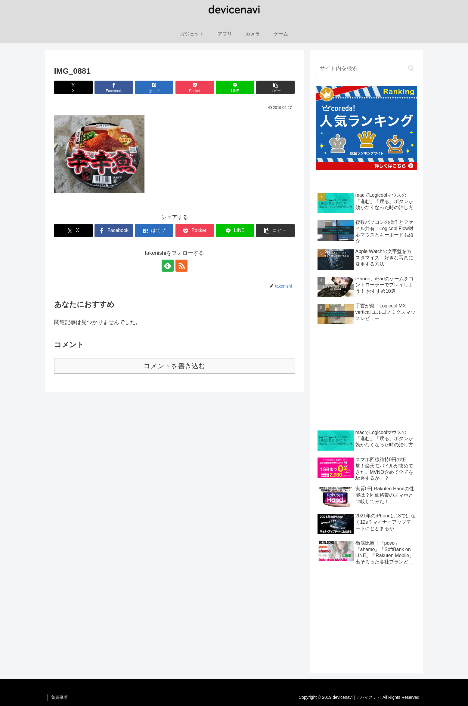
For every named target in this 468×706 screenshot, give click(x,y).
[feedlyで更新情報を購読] (168, 266)
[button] (275, 87)
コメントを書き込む (174, 366)
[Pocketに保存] (194, 87)
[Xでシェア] (73, 87)
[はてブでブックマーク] (154, 87)
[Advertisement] (366, 378)
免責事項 (59, 697)
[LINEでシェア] (235, 87)
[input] (366, 68)
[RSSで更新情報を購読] (181, 266)
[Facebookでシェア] (114, 87)
